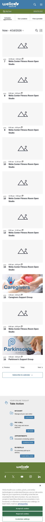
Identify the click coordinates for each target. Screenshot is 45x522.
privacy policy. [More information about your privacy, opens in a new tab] (23, 504)
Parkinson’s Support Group (21, 359)
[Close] (40, 485)
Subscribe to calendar (21, 375)
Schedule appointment (7, 18)
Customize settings (22, 519)
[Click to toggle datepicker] (13, 30)
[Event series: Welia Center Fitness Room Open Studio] (22, 59)
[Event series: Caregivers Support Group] (21, 295)
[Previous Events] (6, 367)
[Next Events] (40, 367)
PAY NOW (30, 431)
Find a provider (37, 19)
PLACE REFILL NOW (27, 456)
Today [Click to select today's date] (22, 367)
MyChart (7, 11)
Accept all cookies (22, 508)
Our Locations (22, 19)
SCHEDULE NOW (28, 442)
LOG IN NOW (29, 417)
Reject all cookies (22, 514)
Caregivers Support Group (21, 297)
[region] (22, 502)
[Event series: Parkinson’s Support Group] (21, 357)
